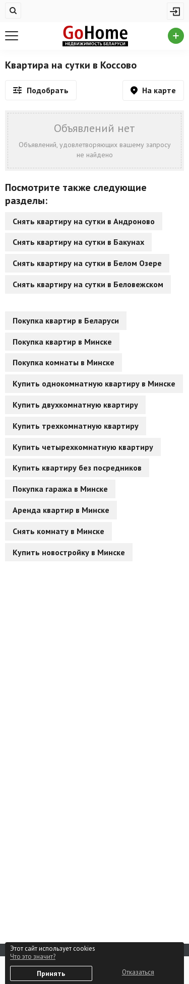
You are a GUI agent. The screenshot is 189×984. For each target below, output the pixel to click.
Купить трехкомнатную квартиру (76, 426)
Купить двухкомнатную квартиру (75, 405)
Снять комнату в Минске (58, 531)
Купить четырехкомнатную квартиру (83, 447)
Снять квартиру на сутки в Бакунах (78, 242)
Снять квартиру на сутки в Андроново (84, 221)
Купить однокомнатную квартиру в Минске (94, 383)
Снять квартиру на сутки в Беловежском (88, 284)
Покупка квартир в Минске (62, 342)
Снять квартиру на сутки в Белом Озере (87, 263)
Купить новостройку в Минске (69, 552)
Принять (51, 973)
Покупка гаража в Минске (60, 489)
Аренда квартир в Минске (61, 510)
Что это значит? (32, 956)
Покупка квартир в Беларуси (66, 320)
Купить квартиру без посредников (77, 468)
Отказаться (138, 972)
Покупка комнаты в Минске (63, 362)
